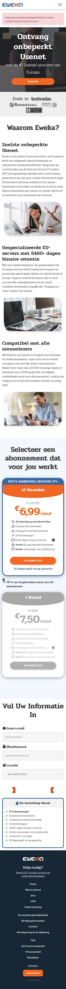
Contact (33, 926)
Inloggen (33, 965)
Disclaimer (33, 957)
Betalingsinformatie (33, 921)
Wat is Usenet (33, 890)
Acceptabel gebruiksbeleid (33, 915)
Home (33, 884)
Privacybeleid (33, 952)
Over (33, 895)
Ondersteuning (33, 907)
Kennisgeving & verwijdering (33, 932)
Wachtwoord (16, 747)
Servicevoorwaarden (33, 946)
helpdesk (33, 21)
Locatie (12, 765)
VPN (33, 901)
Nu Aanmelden (33, 665)
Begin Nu (33, 81)
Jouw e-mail (15, 728)
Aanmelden (33, 973)
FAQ (33, 940)
